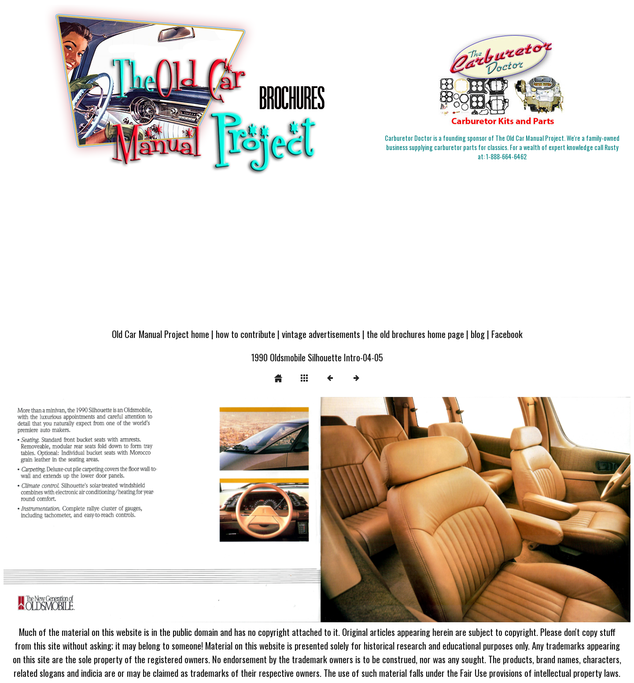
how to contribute (245, 334)
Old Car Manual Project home (160, 334)
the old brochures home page (415, 334)
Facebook (507, 334)
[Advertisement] (317, 256)
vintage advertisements (321, 334)
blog (478, 334)
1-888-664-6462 (506, 156)
